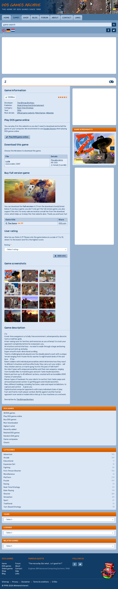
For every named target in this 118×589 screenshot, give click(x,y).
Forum (44, 17)
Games (16, 17)
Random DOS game (11, 436)
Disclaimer (25, 582)
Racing (59, 484)
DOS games (7, 558)
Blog (34, 17)
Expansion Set (59, 464)
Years (6, 514)
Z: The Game (11, 223)
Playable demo (57, 160)
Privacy (15, 582)
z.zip (8, 161)
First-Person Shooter (59, 471)
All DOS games (9, 413)
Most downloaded (11, 423)
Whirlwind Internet (21, 586)
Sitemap (5, 582)
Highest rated (9, 426)
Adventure (59, 454)
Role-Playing (59, 490)
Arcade (59, 458)
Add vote (61, 256)
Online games (7, 569)
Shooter (59, 494)
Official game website (26, 113)
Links (77, 17)
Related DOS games (12, 433)
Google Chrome (49, 129)
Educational (59, 461)
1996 (19, 110)
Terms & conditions (41, 582)
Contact (66, 17)
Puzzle (59, 480)
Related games (11, 540)
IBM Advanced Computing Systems (50, 569)
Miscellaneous (59, 474)
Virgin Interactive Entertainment (30, 105)
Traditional (59, 503)
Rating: (7, 245)
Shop (25, 17)
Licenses (8, 527)
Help (17, 571)
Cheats (6, 442)
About (55, 17)
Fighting (59, 467)
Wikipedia (50, 113)
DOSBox (11, 97)
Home (6, 17)
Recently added (10, 429)
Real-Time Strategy (25, 108)
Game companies (11, 439)
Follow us (78, 558)
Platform (59, 477)
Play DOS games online (13, 416)
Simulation (59, 497)
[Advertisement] (59, 55)
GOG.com (62, 223)
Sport (59, 500)
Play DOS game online (18, 137)
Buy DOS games (10, 420)
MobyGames (40, 113)
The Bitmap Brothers (25, 103)
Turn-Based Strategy (59, 507)
